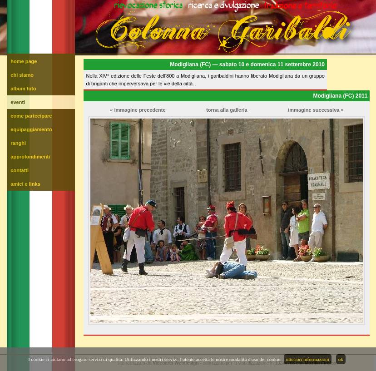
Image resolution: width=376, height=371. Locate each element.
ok (340, 359)
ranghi (18, 143)
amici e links (25, 184)
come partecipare (31, 116)
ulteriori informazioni (307, 359)
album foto (23, 88)
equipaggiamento (31, 129)
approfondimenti (30, 156)
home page (23, 61)
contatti (19, 170)
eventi (17, 102)
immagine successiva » (315, 110)
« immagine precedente (137, 110)
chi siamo (22, 75)
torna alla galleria (226, 110)
